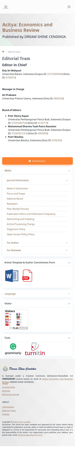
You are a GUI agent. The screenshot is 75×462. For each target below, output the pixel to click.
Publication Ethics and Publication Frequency (31, 219)
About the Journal (10, 395)
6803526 (58, 102)
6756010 (10, 81)
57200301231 (19, 137)
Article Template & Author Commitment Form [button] (29, 267)
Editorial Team (9, 411)
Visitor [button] (8, 308)
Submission (37, 166)
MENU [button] (7, 175)
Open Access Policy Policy (21, 239)
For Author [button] (13, 248)
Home (5, 384)
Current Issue (8, 388)
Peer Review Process (18, 214)
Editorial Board (15, 203)
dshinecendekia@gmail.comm (30, 436)
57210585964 (54, 78)
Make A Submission (17, 193)
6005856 (42, 137)
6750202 (56, 144)
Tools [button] (7, 343)
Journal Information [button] (18, 185)
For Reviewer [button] (14, 255)
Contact (6, 415)
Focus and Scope (16, 198)
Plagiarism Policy (16, 234)
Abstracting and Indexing (20, 224)
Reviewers (12, 209)
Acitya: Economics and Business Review (27, 27)
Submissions (8, 407)
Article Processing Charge (21, 229)
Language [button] (10, 299)
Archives (6, 391)
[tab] (37, 299)
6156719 (42, 127)
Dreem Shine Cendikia (22, 423)
